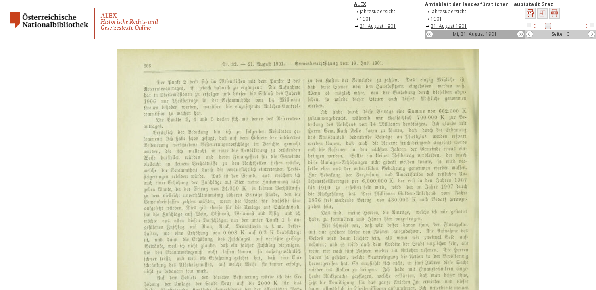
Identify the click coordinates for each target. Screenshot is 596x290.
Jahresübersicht (377, 11)
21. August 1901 (378, 26)
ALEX (360, 4)
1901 (365, 18)
